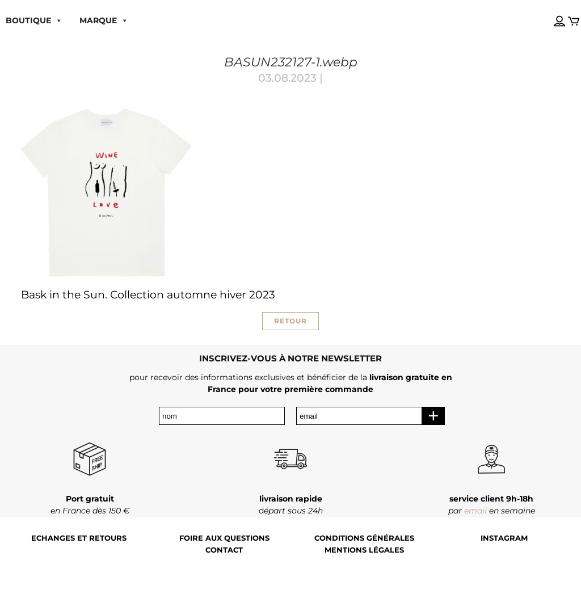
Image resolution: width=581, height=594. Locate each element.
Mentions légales (364, 550)
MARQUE (103, 20)
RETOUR (290, 321)
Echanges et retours (79, 538)
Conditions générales (364, 538)
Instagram (504, 538)
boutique (34, 20)
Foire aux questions (224, 538)
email (475, 510)
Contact (224, 550)
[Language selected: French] (548, 10)
